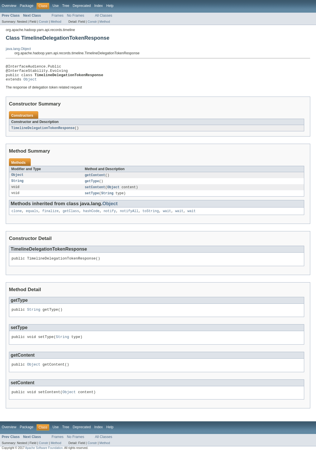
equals (32, 216)
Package (26, 6)
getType (92, 185)
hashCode (91, 216)
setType (92, 198)
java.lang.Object (18, 49)
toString (150, 216)
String (17, 185)
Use (55, 6)
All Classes (103, 16)
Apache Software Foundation (44, 457)
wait (167, 216)
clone (17, 216)
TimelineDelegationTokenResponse (43, 131)
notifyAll (129, 216)
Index (98, 6)
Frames (57, 16)
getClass (71, 216)
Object (30, 82)
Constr (43, 21)
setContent (95, 191)
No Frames (75, 16)
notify (110, 216)
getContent (95, 179)
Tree (65, 6)
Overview (9, 6)
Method (56, 21)
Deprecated (82, 6)
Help (109, 6)
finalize (50, 216)
